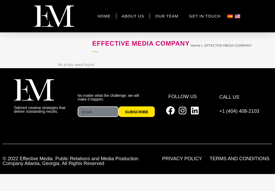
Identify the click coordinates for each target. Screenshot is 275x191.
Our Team (166, 16)
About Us (133, 16)
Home (104, 16)
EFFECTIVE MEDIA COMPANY (228, 45)
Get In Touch (205, 16)
